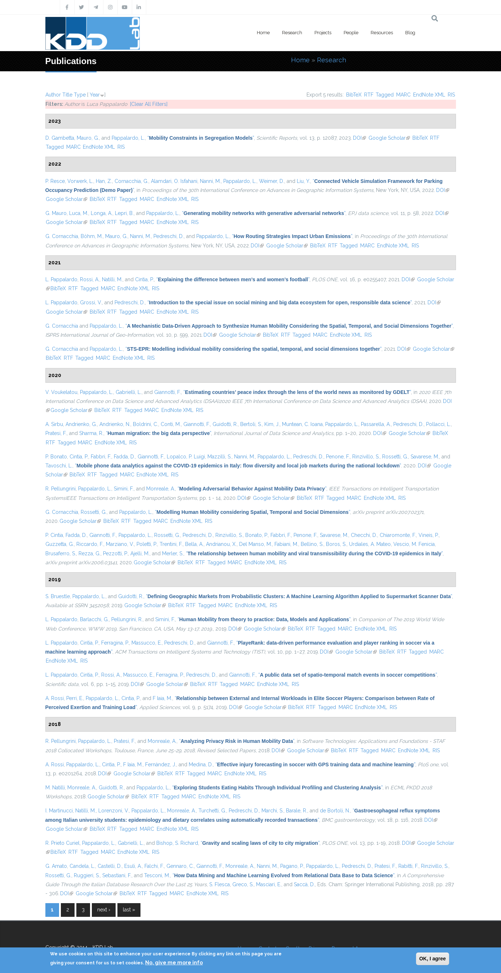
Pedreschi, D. (168, 236)
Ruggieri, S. (87, 875)
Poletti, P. (147, 544)
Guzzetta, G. (59, 544)
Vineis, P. (429, 535)
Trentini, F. (171, 544)
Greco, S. (243, 884)
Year (95, 95)
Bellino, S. (312, 544)
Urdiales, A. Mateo (370, 544)
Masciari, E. (268, 884)
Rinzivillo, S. (366, 456)
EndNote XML (429, 95)
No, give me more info (174, 962)
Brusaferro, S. (60, 553)
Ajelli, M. (139, 553)
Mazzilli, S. (219, 456)
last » (129, 910)
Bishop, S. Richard (177, 843)
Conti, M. (171, 424)
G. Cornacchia (61, 236)
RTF (368, 95)
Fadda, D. (124, 456)
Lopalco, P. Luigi (186, 456)
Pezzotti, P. (115, 553)
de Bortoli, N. (335, 810)
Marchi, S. (272, 810)
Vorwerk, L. (80, 181)
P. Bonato (56, 456)
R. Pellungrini (60, 489)
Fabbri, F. (101, 456)
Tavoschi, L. (58, 465)
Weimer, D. (271, 181)
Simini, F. (124, 489)
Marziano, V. (120, 544)
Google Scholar (389, 138)
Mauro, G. (88, 138)
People (351, 32)
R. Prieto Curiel (62, 843)
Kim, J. (271, 424)
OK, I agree (432, 958)
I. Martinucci (59, 810)
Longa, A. (101, 213)
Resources (382, 32)
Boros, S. (336, 544)
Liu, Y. (303, 181)
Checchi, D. (364, 535)
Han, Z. (104, 181)
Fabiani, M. (286, 544)
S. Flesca (219, 884)
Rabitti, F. (408, 866)
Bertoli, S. (251, 424)
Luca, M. (78, 213)
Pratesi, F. (56, 433)
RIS (451, 95)
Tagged (385, 95)
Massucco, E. (146, 643)
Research (292, 32)
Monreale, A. (160, 489)
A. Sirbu (54, 424)
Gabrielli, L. (129, 392)
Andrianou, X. (221, 544)
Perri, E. (74, 698)
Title (67, 95)
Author (53, 95)
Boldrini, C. (145, 424)
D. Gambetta (59, 138)
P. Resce (55, 181)
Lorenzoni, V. (113, 810)
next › (103, 910)
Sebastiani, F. (116, 875)
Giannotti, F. (167, 392)
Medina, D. (201, 764)
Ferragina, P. (115, 643)
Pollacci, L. (438, 424)
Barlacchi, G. (94, 619)
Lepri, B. (124, 213)
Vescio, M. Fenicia (414, 544)
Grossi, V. (91, 302)
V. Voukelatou (61, 392)
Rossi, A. (89, 279)
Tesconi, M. (157, 875)
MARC (403, 95)
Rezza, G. (89, 553)
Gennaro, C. (180, 866)
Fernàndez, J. (160, 764)
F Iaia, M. (162, 698)
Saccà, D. (304, 884)
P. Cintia (54, 535)
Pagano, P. (292, 866)
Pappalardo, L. (128, 138)
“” (200, 138)
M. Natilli (55, 787)
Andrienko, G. (81, 424)
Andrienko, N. (114, 424)
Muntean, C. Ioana (302, 424)
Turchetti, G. (212, 810)
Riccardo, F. (89, 544)
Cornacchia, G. (131, 181)
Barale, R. (296, 810)
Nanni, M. (210, 181)
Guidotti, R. (225, 424)
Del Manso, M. (255, 544)
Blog (410, 32)
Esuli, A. (133, 866)
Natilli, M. (112, 279)
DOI (359, 138)
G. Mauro (56, 213)
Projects (322, 32)
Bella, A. (194, 544)
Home (263, 32)
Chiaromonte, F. (398, 535)
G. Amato (56, 866)
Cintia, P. (144, 279)
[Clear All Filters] (148, 104)
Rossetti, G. (395, 456)
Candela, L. (82, 866)
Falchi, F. (154, 866)
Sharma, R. (91, 433)
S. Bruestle (57, 596)
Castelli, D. (110, 866)
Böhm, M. (92, 236)
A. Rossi (54, 698)
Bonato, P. (256, 535)
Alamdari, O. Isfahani (174, 181)
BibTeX (354, 95)
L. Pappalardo (61, 279)
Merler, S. (172, 553)
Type (80, 95)
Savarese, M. (425, 456)
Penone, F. (338, 456)
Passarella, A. (376, 424)
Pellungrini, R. (127, 619)
